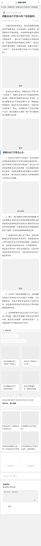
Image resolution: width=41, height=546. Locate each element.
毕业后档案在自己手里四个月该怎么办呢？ (9, 364)
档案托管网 (22, 2)
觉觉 (8, 400)
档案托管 (11, 7)
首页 (4, 7)
